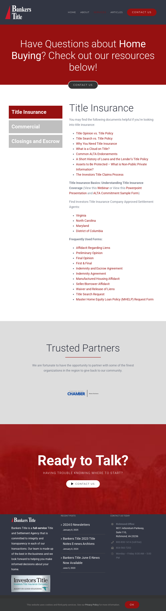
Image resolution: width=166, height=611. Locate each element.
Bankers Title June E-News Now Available (81, 560)
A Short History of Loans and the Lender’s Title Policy (112, 159)
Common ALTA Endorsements (96, 154)
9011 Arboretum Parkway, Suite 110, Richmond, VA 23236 (130, 532)
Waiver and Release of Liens (95, 289)
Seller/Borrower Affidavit (93, 284)
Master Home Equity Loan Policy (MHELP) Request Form (115, 299)
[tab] (35, 112)
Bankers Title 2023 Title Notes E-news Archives (79, 541)
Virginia (81, 215)
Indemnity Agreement (91, 273)
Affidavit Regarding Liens (93, 248)
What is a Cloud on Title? (93, 149)
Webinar (103, 188)
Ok (132, 604)
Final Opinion (85, 258)
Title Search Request (90, 294)
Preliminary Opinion (89, 253)
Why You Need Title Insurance (96, 143)
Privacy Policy (92, 604)
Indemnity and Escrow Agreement (99, 268)
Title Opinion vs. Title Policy (94, 133)
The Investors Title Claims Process (99, 174)
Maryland (82, 226)
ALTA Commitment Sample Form (116, 193)
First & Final (84, 263)
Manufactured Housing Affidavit (98, 278)
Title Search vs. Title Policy (94, 138)
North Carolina (86, 220)
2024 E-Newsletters (76, 524)
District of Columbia (89, 231)
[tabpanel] (113, 205)
